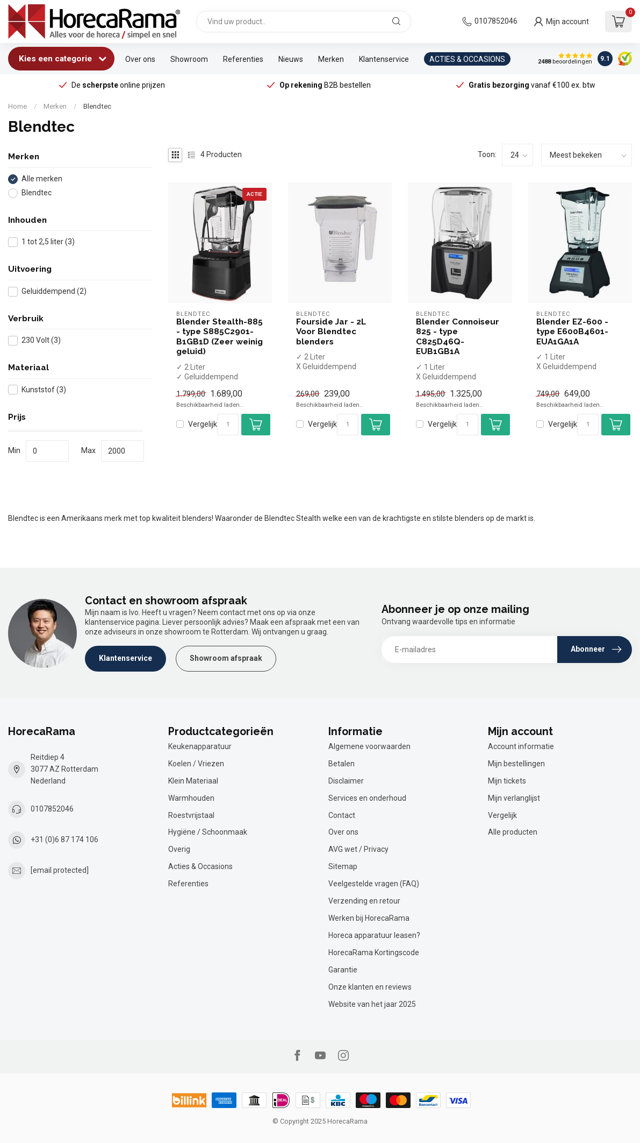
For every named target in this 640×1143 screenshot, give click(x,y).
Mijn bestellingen (516, 763)
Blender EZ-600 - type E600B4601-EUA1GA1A (572, 332)
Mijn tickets (507, 781)
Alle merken (41, 179)
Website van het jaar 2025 (372, 1004)
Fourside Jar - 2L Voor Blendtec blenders (331, 332)
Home (17, 106)
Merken (331, 59)
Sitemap (342, 866)
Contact (341, 815)
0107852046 (495, 21)
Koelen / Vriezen (196, 763)
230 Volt (41, 340)
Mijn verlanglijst (514, 798)
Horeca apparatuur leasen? (374, 935)
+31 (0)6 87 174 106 (64, 839)
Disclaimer (346, 781)
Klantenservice (384, 59)
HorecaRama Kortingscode (373, 952)
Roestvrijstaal (191, 815)
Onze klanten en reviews (370, 987)
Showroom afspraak (226, 658)
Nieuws (290, 59)
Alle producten (512, 832)
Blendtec (97, 106)
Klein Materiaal (193, 781)
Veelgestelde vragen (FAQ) (373, 883)
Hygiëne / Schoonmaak (207, 832)
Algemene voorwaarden (369, 746)
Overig (179, 849)
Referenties (243, 59)
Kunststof (43, 390)
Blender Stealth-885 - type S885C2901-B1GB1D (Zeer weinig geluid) (219, 336)
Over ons (140, 59)
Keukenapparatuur (200, 746)
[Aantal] (228, 424)
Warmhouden (191, 798)
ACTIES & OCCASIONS (467, 59)
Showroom (189, 59)
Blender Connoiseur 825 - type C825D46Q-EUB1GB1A (457, 336)
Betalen (341, 763)
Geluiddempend (54, 291)
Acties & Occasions (200, 866)
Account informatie (521, 746)
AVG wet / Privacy (358, 849)
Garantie (342, 969)
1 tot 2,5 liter (48, 242)
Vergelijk (202, 424)
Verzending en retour (364, 901)
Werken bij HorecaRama (368, 918)
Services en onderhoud (367, 798)
